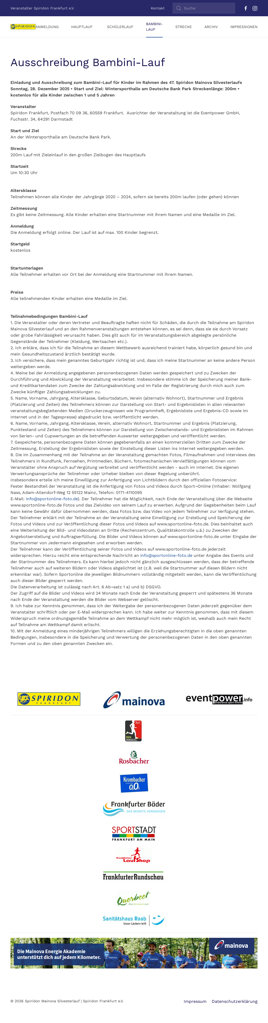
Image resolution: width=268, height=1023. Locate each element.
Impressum (195, 1001)
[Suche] (203, 8)
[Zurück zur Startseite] (23, 26)
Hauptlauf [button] (82, 27)
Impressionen (244, 27)
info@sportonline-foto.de (52, 498)
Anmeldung (47, 27)
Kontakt (158, 8)
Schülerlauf (120, 27)
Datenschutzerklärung (235, 1001)
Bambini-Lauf (154, 26)
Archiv (211, 27)
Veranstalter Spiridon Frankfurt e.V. (42, 8)
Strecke (183, 27)
